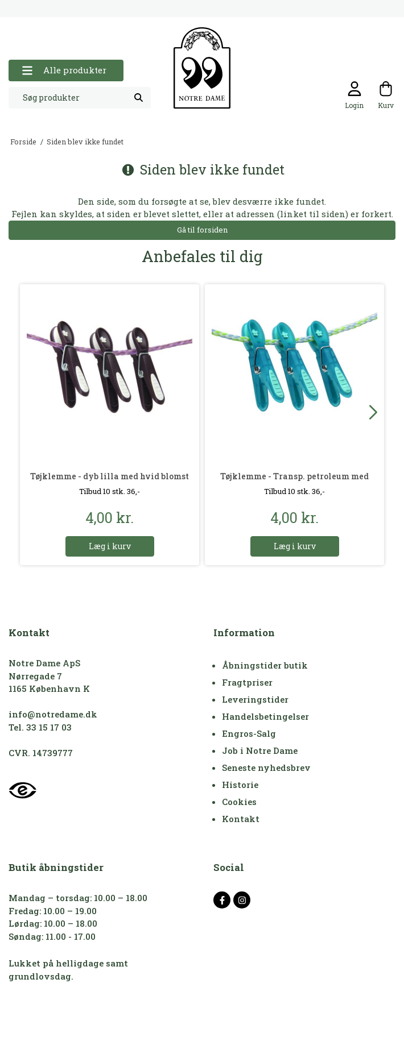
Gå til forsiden (202, 230)
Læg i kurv (110, 546)
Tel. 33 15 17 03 (40, 727)
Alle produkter (64, 70)
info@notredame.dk (53, 714)
